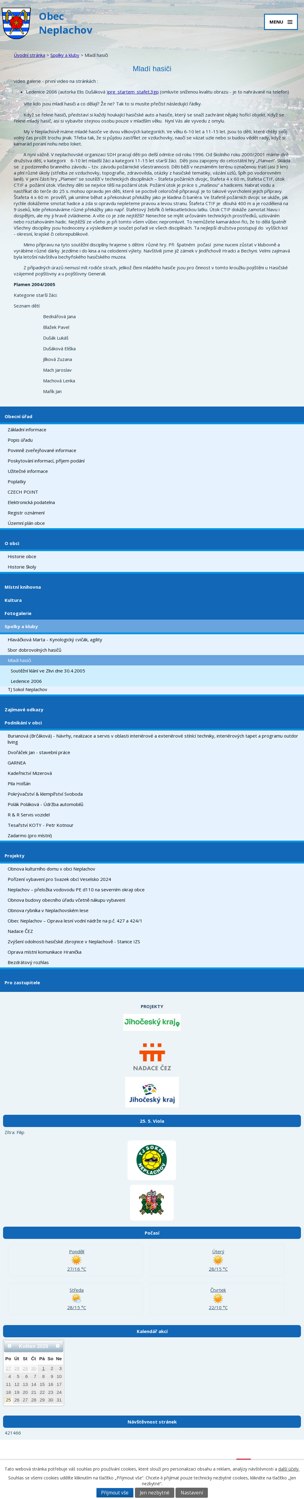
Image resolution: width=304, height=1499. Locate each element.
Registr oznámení (26, 513)
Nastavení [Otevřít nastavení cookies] (192, 1493)
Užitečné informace (28, 471)
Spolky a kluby (64, 55)
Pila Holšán (19, 783)
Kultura (13, 600)
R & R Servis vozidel (29, 815)
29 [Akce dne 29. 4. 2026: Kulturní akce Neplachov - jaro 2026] (25, 1368)
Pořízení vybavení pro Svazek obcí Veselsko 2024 (59, 879)
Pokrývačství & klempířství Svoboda (45, 794)
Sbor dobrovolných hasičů (34, 650)
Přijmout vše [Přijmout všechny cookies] (114, 1493)
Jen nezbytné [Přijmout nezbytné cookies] (154, 1493)
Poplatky (17, 481)
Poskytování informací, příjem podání (46, 461)
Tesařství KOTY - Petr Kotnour (41, 825)
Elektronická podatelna (31, 502)
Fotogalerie (18, 613)
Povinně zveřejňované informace (42, 450)
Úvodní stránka (29, 55)
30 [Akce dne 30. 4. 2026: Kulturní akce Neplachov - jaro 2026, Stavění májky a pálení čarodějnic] (33, 1368)
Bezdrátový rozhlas (28, 962)
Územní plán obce (26, 523)
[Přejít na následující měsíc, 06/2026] (57, 1345)
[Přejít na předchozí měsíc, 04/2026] (9, 1345)
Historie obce (22, 556)
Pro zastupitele (22, 982)
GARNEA (17, 763)
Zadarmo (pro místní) (30, 835)
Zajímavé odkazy (24, 709)
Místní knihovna (23, 587)
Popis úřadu (20, 440)
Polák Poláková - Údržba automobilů (45, 804)
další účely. (288, 1469)
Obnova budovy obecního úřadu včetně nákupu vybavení (66, 900)
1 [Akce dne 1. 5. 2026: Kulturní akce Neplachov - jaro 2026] (43, 1368)
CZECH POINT (23, 492)
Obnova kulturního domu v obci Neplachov (51, 869)
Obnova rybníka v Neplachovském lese (48, 910)
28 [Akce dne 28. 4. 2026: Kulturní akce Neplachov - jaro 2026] (17, 1368)
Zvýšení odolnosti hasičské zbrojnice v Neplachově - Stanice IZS (74, 941)
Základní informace (27, 429)
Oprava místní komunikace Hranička (44, 952)
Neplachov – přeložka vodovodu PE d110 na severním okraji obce (76, 889)
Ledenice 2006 (26, 681)
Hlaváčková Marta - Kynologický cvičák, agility (55, 639)
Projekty (14, 856)
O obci (12, 543)
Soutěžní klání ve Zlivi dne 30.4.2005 (48, 671)
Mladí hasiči (19, 660)
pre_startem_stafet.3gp (133, 92)
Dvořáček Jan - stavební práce (39, 752)
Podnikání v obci (23, 723)
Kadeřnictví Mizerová (30, 773)
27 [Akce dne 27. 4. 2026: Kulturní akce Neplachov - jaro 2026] (8, 1368)
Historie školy (22, 567)
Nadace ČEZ (20, 931)
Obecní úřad (18, 416)
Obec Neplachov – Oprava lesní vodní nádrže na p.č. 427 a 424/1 (75, 921)
